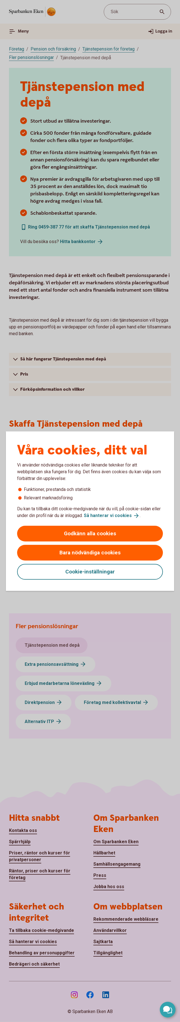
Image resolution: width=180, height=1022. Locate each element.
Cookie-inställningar (90, 571)
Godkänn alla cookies (90, 533)
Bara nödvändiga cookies (90, 552)
